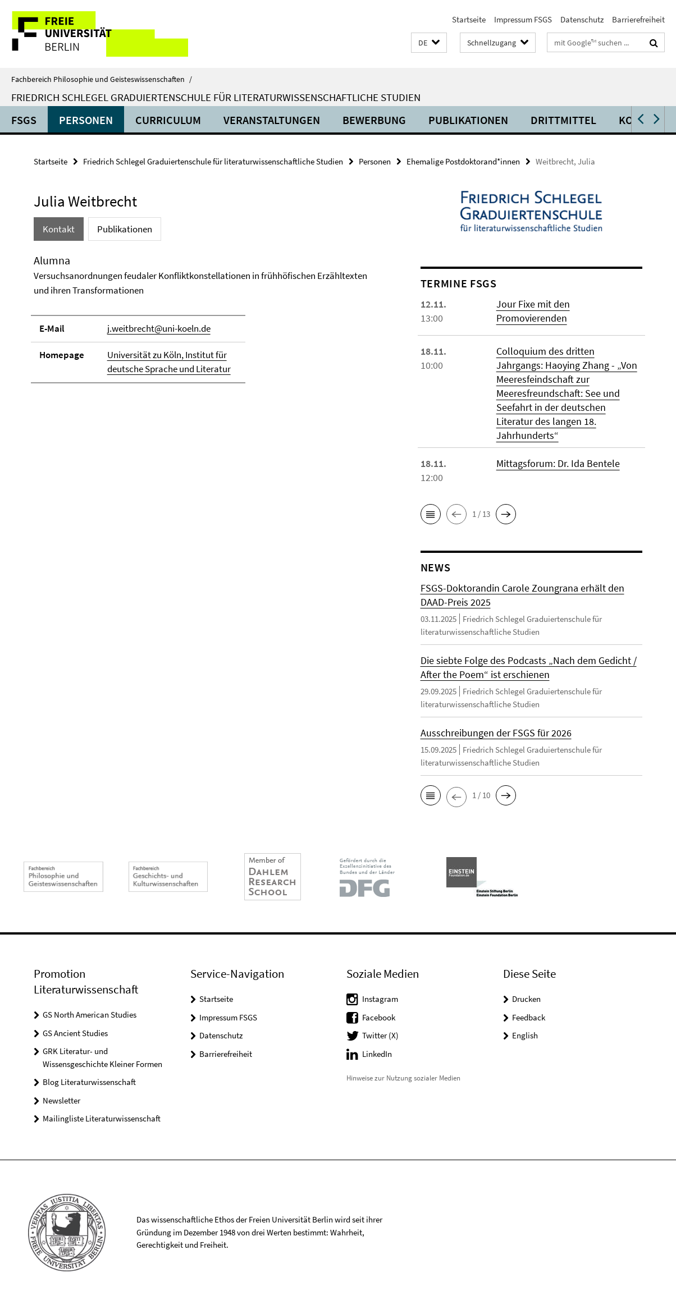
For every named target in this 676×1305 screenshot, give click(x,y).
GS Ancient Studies (75, 1033)
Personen (86, 120)
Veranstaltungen (271, 120)
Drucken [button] (526, 998)
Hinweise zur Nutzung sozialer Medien (403, 1078)
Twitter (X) (380, 1035)
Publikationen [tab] (124, 229)
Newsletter (61, 1100)
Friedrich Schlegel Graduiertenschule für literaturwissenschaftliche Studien (216, 97)
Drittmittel (563, 120)
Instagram (380, 998)
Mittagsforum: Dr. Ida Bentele (558, 463)
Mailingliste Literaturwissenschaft (102, 1118)
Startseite (469, 19)
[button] (429, 43)
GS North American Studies (89, 1014)
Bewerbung (374, 120)
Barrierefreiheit (638, 19)
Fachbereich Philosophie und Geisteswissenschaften (101, 79)
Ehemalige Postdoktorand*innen (463, 161)
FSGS (23, 120)
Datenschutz (582, 19)
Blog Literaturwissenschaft (89, 1082)
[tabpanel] (208, 323)
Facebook (378, 1017)
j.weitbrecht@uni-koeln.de (159, 328)
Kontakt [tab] (59, 229)
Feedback (528, 1017)
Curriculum (168, 120)
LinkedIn (377, 1053)
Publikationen (468, 120)
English (525, 1035)
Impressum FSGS (523, 19)
